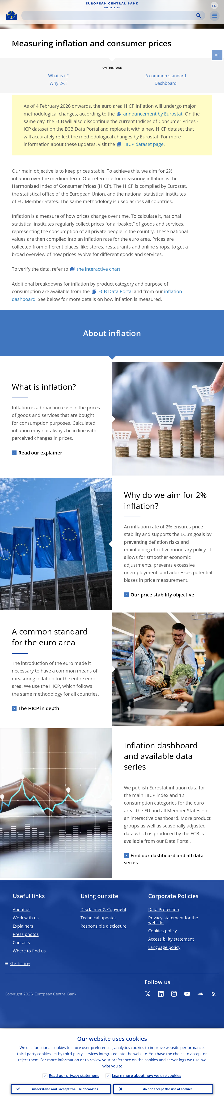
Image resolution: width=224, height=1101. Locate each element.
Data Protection (163, 909)
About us (21, 909)
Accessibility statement (171, 939)
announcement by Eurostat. (153, 114)
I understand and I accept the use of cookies (64, 1088)
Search (199, 15)
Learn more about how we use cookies (146, 1074)
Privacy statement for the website (173, 920)
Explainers (23, 926)
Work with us (26, 918)
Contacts (21, 942)
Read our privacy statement (74, 1074)
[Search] (109, 15)
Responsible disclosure (103, 926)
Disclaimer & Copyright (103, 909)
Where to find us (29, 951)
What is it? (58, 75)
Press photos (26, 934)
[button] (214, 5)
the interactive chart (98, 269)
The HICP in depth (38, 708)
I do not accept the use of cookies (166, 1088)
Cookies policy (162, 931)
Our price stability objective (162, 594)
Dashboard (166, 83)
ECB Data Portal (115, 291)
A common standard (165, 75)
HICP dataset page (143, 144)
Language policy (164, 947)
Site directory (20, 963)
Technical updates (98, 918)
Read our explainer (40, 453)
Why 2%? (58, 83)
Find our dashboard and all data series (164, 859)
